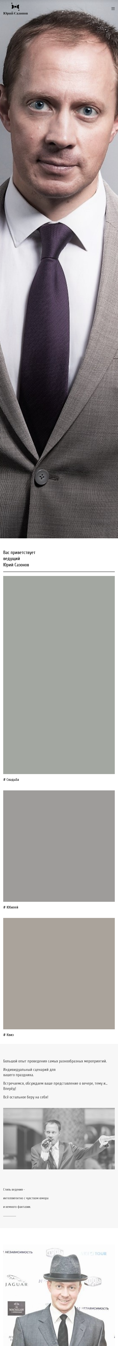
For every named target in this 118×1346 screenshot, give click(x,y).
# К (5, 1035)
